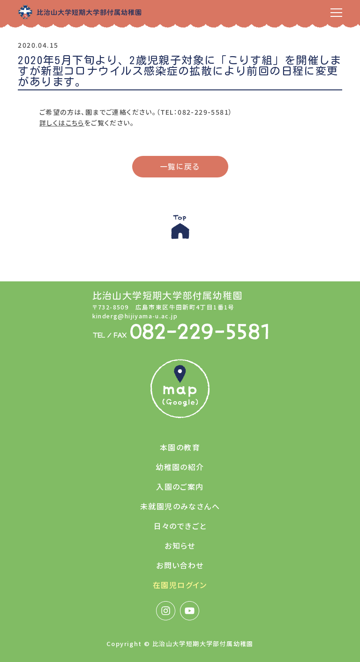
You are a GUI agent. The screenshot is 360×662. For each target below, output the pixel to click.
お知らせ (180, 545)
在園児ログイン (180, 584)
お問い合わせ (179, 565)
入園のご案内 (179, 486)
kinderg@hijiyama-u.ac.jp (135, 315)
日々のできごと (180, 525)
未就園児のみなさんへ (180, 506)
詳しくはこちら (61, 122)
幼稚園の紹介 (180, 466)
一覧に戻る (180, 166)
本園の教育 (180, 447)
